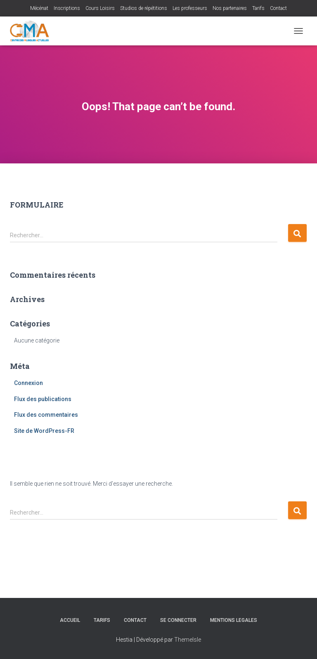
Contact (278, 8)
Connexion (28, 383)
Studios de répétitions (143, 8)
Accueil (70, 620)
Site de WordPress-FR (44, 431)
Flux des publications (42, 399)
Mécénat (39, 8)
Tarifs (258, 8)
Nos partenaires (230, 8)
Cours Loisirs (100, 8)
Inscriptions (67, 8)
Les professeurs (190, 8)
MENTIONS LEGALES (233, 620)
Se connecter (178, 620)
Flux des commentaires (46, 414)
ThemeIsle (187, 639)
